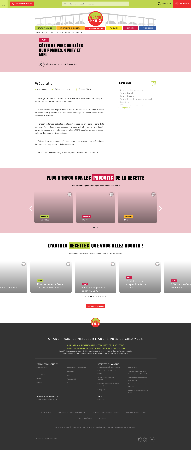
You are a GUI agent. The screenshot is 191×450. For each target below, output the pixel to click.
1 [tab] (94, 228)
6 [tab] (99, 297)
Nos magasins (46, 413)
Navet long (70, 371)
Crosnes (40, 371)
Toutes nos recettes (95, 306)
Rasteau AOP (71, 379)
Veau (68, 375)
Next (160, 208)
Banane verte (71, 383)
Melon (39, 379)
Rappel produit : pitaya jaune (47, 399)
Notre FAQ (101, 399)
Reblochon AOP (42, 367)
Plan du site (103, 418)
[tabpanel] (54, 207)
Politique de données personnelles (72, 413)
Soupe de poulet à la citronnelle (108, 367)
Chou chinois (41, 375)
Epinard (39, 382)
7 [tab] (101, 297)
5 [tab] (97, 297)
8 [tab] (103, 297)
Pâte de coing (132, 367)
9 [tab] (106, 297)
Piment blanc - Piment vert (76, 367)
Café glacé (101, 390)
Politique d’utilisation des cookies (105, 413)
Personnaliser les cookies (136, 413)
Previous (31, 208)
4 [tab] (94, 297)
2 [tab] (98, 228)
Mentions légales (85, 418)
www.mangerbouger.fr (125, 427)
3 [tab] (91, 297)
